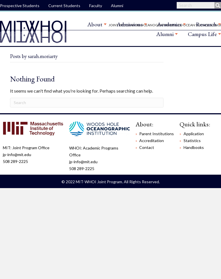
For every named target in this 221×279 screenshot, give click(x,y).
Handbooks (194, 147)
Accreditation (151, 140)
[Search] (87, 102)
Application (194, 133)
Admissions (130, 24)
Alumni (117, 5)
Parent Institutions (156, 133)
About (94, 24)
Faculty (95, 5)
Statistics (192, 140)
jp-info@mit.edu (17, 154)
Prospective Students (19, 5)
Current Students (64, 5)
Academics (169, 24)
